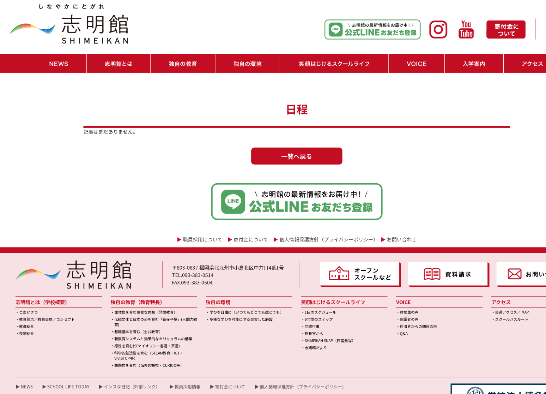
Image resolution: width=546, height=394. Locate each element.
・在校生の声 (375, 287)
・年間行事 (285, 300)
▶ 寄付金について (209, 356)
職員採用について (186, 220)
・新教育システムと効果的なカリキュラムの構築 (139, 311)
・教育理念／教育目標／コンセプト (41, 293)
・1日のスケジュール (293, 287)
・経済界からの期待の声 (383, 300)
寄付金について (231, 220)
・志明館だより (289, 319)
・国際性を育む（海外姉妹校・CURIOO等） (135, 336)
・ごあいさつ (24, 287)
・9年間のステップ (291, 293)
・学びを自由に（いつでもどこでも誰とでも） (225, 287)
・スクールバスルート (469, 293)
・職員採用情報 (519, 31)
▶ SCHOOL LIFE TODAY (60, 356)
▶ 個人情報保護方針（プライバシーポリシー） (276, 356)
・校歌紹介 (22, 306)
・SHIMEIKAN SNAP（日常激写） (302, 313)
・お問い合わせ (519, 22)
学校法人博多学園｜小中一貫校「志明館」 (290, 387)
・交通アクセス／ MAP (469, 287)
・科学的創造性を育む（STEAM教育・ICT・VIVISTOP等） (135, 327)
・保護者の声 (375, 293)
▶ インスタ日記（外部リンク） (119, 356)
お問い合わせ (369, 220)
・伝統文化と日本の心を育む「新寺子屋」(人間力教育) (141, 296)
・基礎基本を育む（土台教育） (125, 305)
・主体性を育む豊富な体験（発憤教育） (132, 287)
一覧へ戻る (273, 144)
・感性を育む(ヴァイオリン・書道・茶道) (134, 318)
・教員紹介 (22, 300)
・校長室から (287, 306)
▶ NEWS (22, 356)
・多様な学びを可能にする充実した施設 (220, 293)
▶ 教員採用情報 (170, 356)
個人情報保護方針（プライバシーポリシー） (301, 220)
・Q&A (370, 306)
